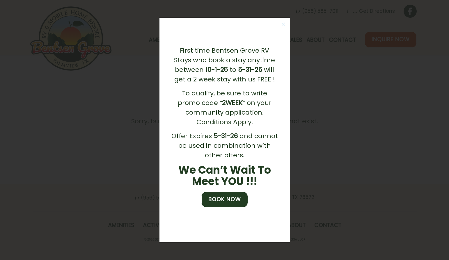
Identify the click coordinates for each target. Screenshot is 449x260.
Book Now (224, 199)
